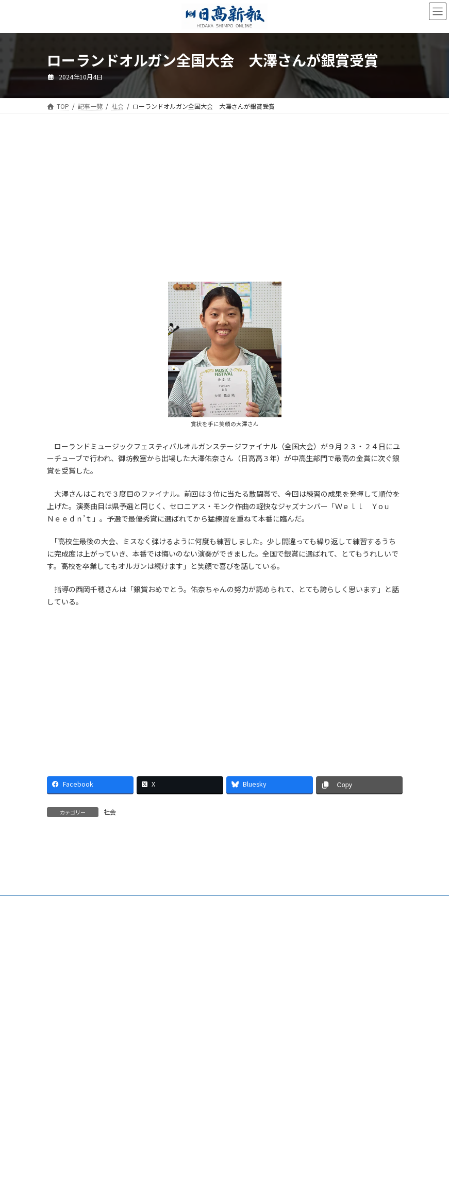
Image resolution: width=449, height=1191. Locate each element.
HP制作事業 (265, 982)
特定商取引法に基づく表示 (157, 989)
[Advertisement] (132, 205)
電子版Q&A (212, 982)
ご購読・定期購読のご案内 (139, 982)
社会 (110, 811)
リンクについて (319, 989)
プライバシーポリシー (246, 989)
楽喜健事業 (318, 982)
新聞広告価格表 (77, 989)
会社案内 (69, 982)
